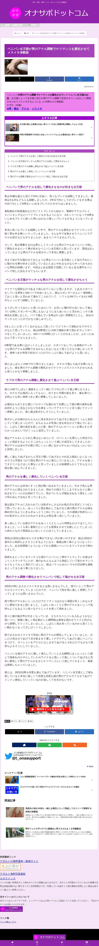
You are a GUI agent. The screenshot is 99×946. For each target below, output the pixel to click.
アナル (25, 108)
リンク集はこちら (8, 922)
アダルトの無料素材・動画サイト (19, 861)
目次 (46, 151)
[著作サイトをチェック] (44, 745)
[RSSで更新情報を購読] (54, 745)
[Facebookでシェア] (49, 79)
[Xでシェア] (19, 79)
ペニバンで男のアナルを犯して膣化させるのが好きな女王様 (38, 156)
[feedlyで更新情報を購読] (49, 745)
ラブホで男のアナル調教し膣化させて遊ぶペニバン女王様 (36, 166)
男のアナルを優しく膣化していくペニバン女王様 (32, 171)
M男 (9, 108)
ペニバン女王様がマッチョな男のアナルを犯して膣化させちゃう (40, 161)
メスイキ (37, 108)
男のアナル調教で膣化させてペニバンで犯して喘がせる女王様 (39, 176)
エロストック (8, 878)
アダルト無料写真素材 (12, 873)
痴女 (16, 108)
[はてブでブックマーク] (79, 79)
